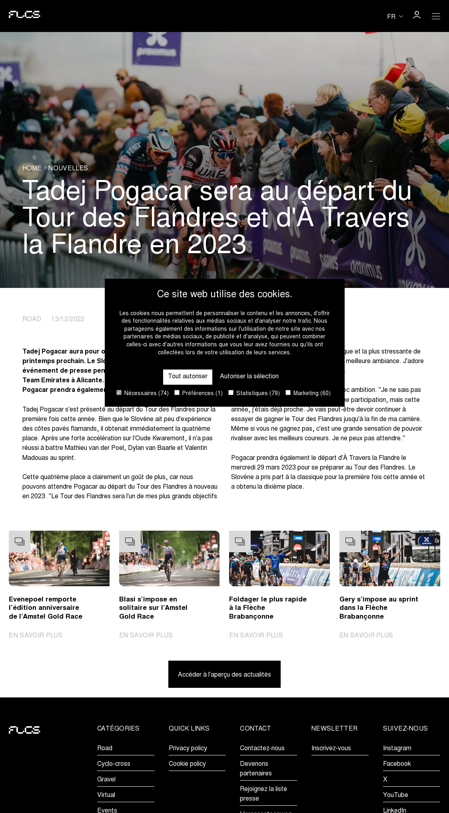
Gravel (106, 780)
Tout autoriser (188, 377)
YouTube (395, 795)
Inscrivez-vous (331, 748)
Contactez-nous (262, 748)
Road (104, 748)
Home (32, 169)
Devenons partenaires (256, 769)
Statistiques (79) (254, 393)
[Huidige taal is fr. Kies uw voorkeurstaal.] (395, 16)
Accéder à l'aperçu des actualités (224, 675)
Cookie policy (187, 764)
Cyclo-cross (113, 764)
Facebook (397, 764)
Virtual (106, 795)
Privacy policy (188, 748)
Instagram (397, 748)
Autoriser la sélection (249, 377)
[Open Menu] (435, 16)
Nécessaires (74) (142, 393)
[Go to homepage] (24, 16)
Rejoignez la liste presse (263, 794)
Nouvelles (68, 169)
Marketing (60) (308, 393)
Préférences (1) (198, 393)
